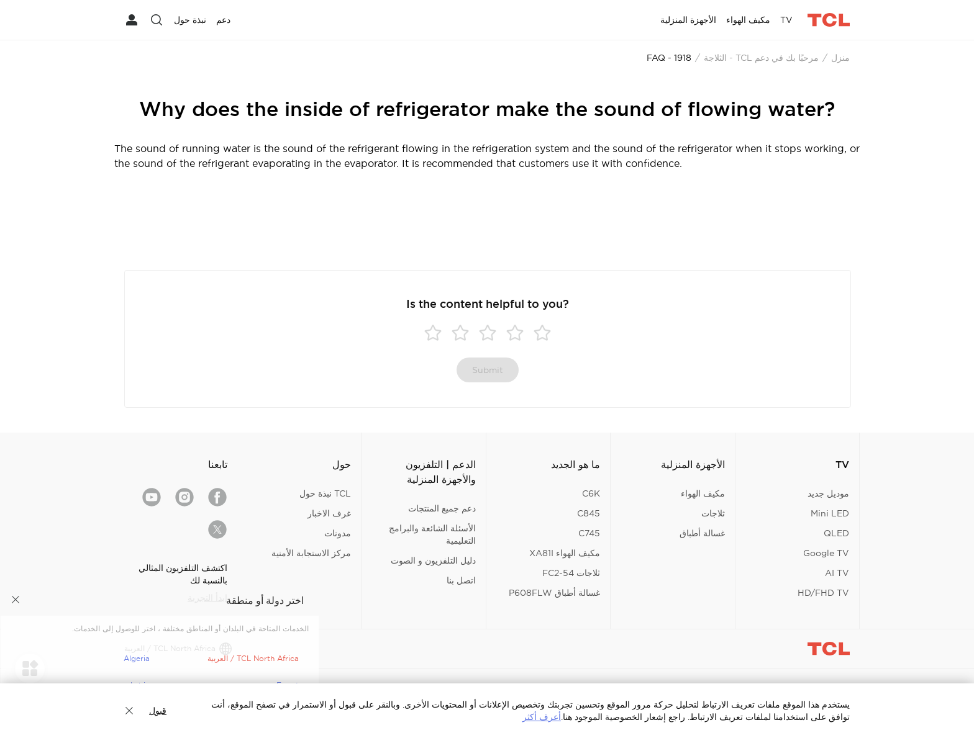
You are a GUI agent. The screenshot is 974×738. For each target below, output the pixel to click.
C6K (591, 493)
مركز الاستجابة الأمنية (311, 553)
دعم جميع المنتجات (442, 508)
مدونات (337, 533)
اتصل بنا (461, 580)
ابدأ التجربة (207, 597)
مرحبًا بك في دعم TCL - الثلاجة (761, 57)
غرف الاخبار (329, 513)
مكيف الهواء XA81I (564, 553)
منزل (840, 57)
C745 (589, 533)
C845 (588, 513)
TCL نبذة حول (325, 493)
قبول (157, 710)
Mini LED (830, 513)
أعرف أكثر (541, 716)
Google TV (826, 553)
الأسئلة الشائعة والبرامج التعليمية (432, 534)
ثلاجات (713, 513)
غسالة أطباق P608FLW (554, 592)
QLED (836, 533)
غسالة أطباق (702, 533)
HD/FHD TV (823, 592)
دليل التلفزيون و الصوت (433, 560)
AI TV (837, 572)
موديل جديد (828, 493)
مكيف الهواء (703, 493)
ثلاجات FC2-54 (571, 572)
